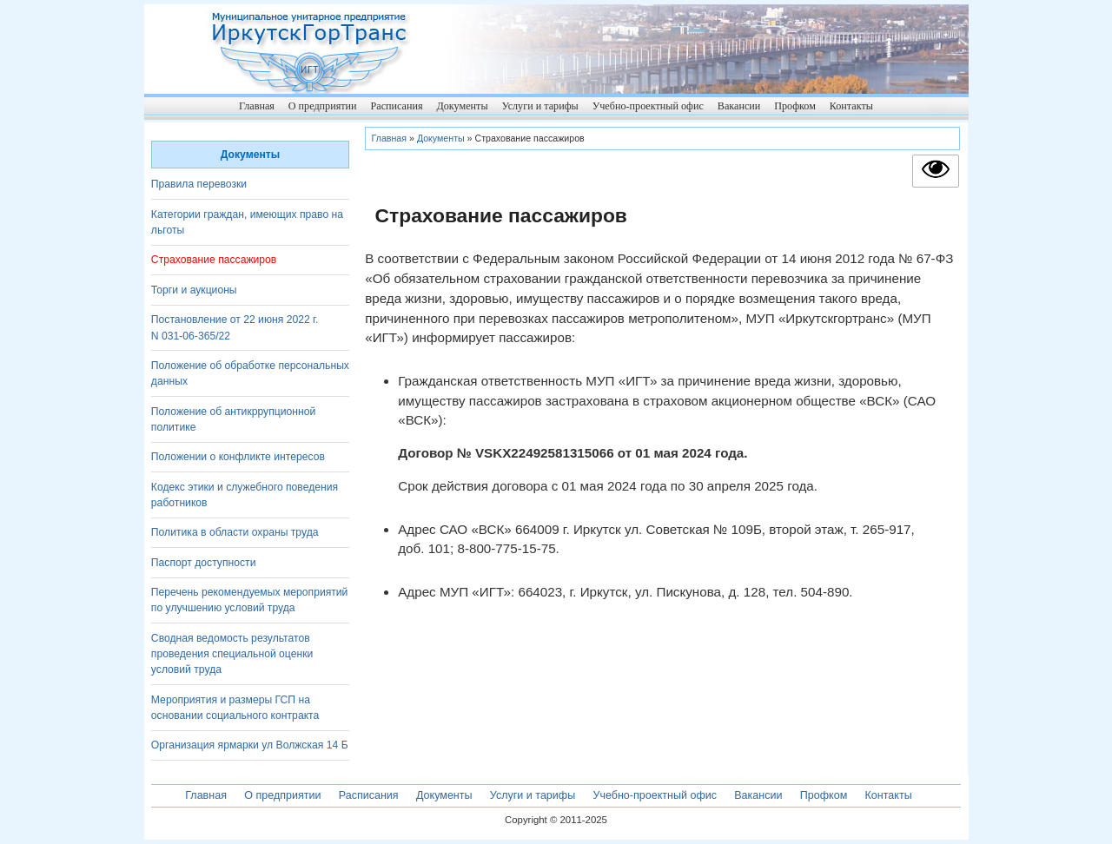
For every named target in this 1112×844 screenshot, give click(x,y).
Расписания (396, 106)
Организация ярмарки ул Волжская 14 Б (249, 745)
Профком (795, 106)
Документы (461, 106)
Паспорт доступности (203, 563)
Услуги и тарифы (539, 106)
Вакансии (739, 106)
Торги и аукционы (194, 290)
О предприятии (322, 106)
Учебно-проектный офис (648, 106)
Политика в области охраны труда (235, 532)
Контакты (851, 106)
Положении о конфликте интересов (238, 457)
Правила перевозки (199, 184)
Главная (257, 106)
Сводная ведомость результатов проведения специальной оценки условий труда (232, 654)
